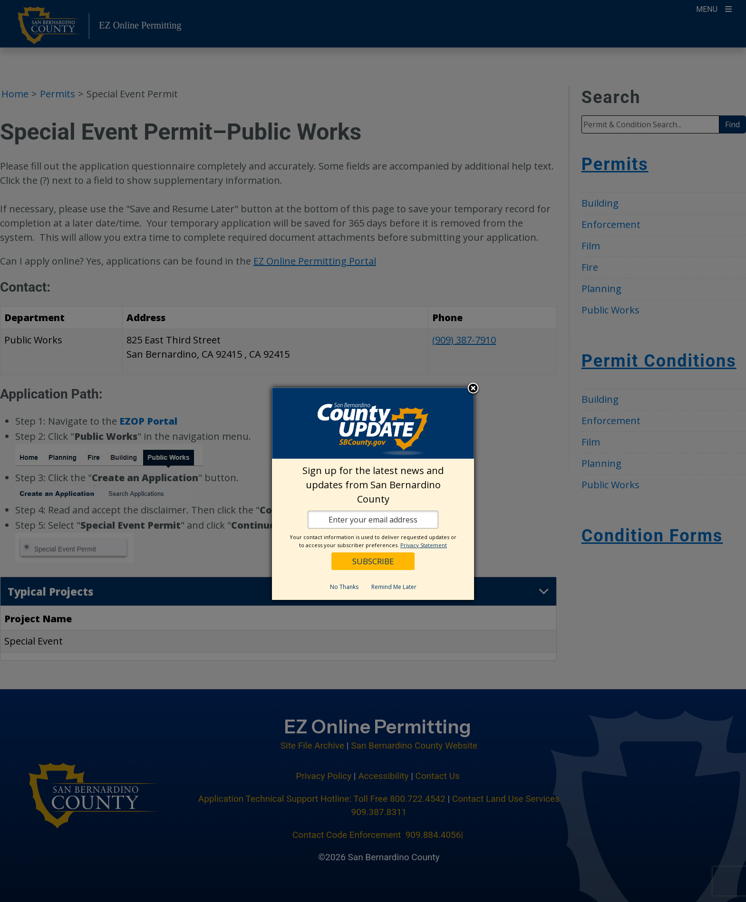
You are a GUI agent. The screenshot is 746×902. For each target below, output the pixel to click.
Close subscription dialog (473, 389)
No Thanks (344, 587)
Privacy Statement (423, 545)
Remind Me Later (394, 587)
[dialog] (373, 494)
